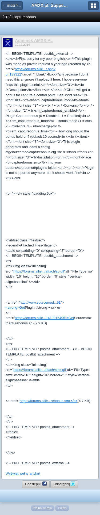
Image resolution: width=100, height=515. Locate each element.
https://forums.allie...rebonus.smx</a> (49, 401)
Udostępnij (36, 483)
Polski (62, 508)
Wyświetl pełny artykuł (23, 473)
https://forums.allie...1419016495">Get (44, 318)
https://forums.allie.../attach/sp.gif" (40, 271)
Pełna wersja (43, 508)
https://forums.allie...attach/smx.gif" (40, 370)
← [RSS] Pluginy (13, 5)
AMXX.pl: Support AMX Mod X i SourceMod (50, 5)
